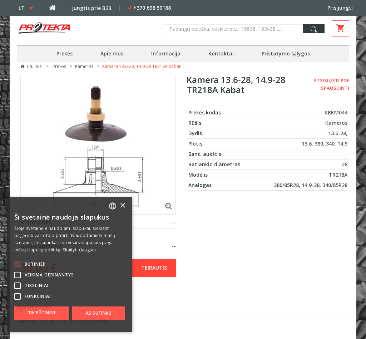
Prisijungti (340, 7)
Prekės (64, 53)
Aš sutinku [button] (99, 313)
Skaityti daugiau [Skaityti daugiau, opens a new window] (79, 250)
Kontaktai (221, 53)
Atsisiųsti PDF (331, 80)
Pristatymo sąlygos (286, 53)
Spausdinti (335, 88)
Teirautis (154, 267)
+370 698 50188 (152, 7)
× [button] (122, 205)
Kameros (84, 66)
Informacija (165, 53)
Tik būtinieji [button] (41, 313)
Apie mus (111, 53)
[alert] (69, 264)
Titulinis (30, 66)
